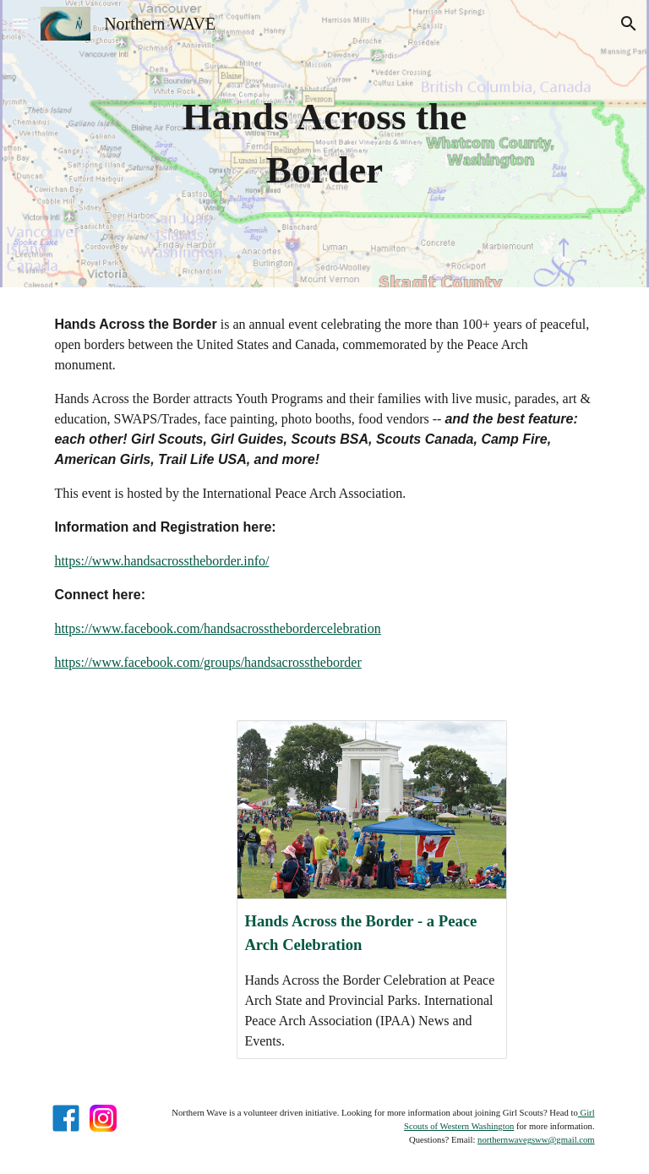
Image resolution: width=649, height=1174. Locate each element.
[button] (20, 23)
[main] (324, 143)
